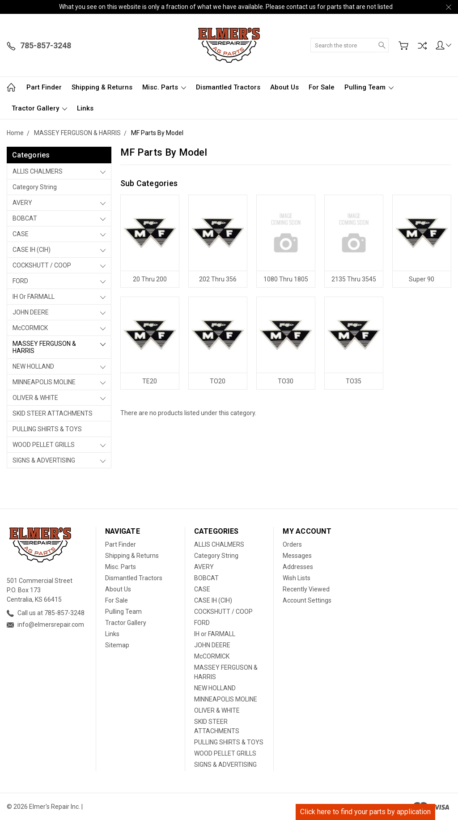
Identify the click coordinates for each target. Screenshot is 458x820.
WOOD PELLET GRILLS (44, 444)
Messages (297, 555)
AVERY (22, 202)
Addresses (298, 566)
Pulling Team (369, 87)
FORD (20, 281)
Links (85, 108)
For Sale (322, 87)
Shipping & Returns (102, 87)
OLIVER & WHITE (35, 397)
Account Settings (307, 600)
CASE (21, 234)
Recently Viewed (306, 589)
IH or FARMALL (34, 296)
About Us (284, 87)
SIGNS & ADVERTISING (44, 460)
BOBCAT (25, 218)
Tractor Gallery (39, 108)
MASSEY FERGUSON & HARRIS (44, 347)
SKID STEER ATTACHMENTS (53, 413)
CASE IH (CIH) (32, 249)
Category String (35, 187)
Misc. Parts (164, 87)
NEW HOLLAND (33, 366)
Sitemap (117, 645)
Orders (292, 544)
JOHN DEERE (31, 312)
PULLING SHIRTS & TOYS (47, 429)
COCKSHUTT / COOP (42, 265)
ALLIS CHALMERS (38, 171)
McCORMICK (30, 327)
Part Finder (44, 87)
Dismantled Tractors (228, 87)
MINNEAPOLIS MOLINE (44, 382)
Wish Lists (296, 578)
